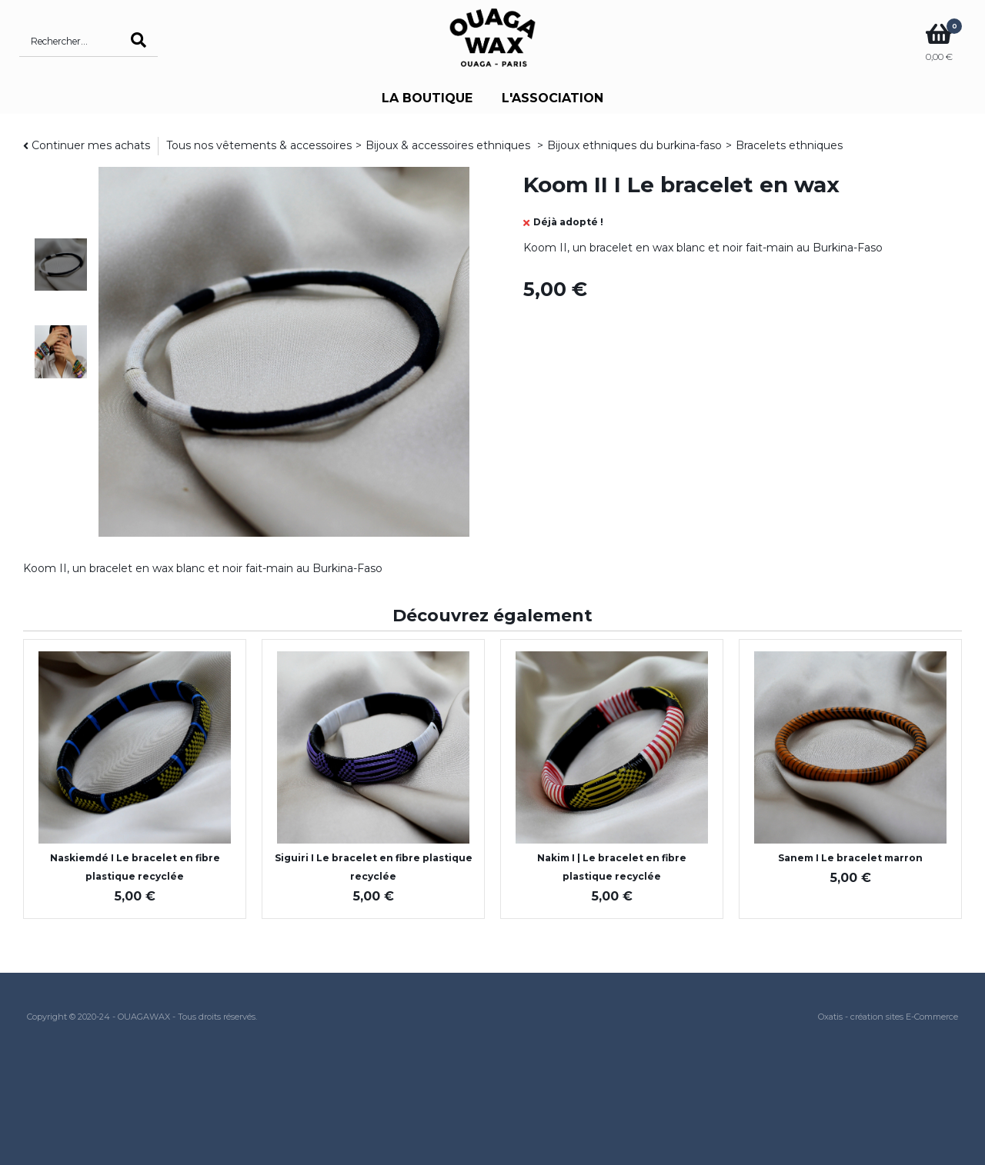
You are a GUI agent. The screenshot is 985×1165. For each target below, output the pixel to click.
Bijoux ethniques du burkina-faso (634, 145)
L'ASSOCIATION (552, 98)
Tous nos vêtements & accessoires (259, 145)
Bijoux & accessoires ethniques (449, 145)
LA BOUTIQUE (427, 98)
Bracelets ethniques (789, 145)
